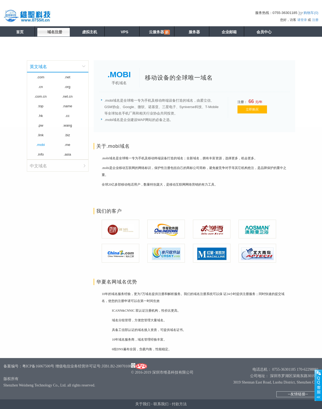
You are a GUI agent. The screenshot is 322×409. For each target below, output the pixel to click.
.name (67, 106)
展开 (318, 385)
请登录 (302, 20)
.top (40, 106)
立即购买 (252, 109)
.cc (67, 116)
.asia (67, 154)
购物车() (310, 13)
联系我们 (161, 404)
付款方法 (179, 404)
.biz (67, 135)
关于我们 (142, 404)
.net (67, 77)
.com (40, 77)
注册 (315, 20)
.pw (40, 125)
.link (40, 135)
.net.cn (67, 96)
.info (40, 154)
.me (67, 145)
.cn (40, 87)
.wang (67, 125)
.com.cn (40, 96)
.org (67, 87)
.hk (40, 116)
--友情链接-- (298, 394)
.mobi (40, 145)
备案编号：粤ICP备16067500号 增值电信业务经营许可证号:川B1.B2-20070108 (67, 366)
